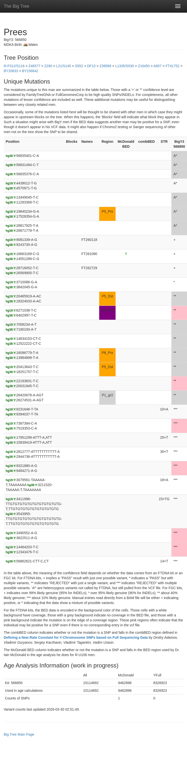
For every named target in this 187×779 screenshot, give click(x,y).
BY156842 (30, 71)
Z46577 (34, 66)
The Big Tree (16, 6)
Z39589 (105, 66)
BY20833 (11, 71)
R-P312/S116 (14, 66)
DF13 (91, 66)
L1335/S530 (124, 66)
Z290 (48, 66)
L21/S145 (63, 66)
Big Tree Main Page (19, 734)
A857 (158, 66)
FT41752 (172, 66)
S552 (79, 66)
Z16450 (144, 66)
